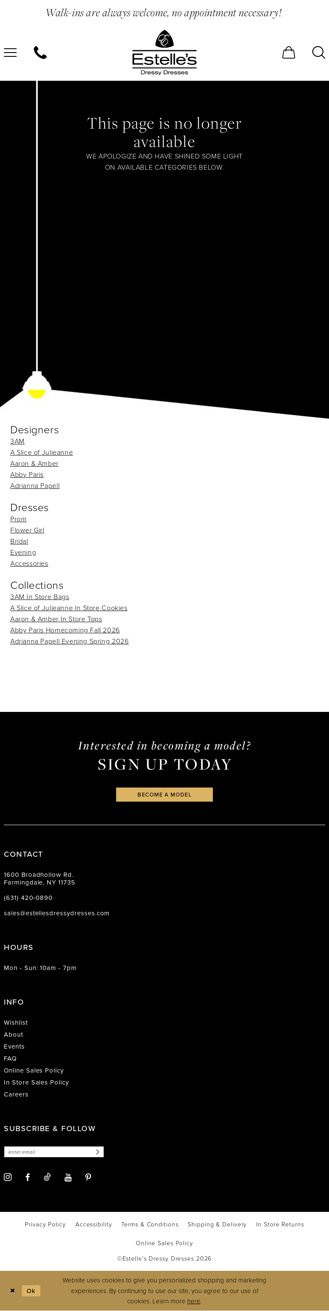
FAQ (10, 1058)
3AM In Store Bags (39, 596)
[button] (289, 52)
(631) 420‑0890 (28, 898)
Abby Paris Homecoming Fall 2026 (65, 630)
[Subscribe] (97, 1152)
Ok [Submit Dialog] (31, 1290)
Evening (23, 552)
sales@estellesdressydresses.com (57, 913)
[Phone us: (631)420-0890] (40, 52)
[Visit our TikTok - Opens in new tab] (47, 1177)
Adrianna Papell (35, 485)
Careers (16, 1094)
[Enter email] (54, 1152)
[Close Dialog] (12, 1291)
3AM (17, 441)
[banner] (164, 52)
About (13, 1034)
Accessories (29, 563)
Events (14, 1046)
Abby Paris (27, 474)
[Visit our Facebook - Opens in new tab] (27, 1177)
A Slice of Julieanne (41, 452)
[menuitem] (40, 52)
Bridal (19, 541)
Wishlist (16, 1022)
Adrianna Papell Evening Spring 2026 (69, 641)
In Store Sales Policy (36, 1082)
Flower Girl (27, 530)
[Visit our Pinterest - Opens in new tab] (88, 1177)
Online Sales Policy (34, 1070)
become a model (164, 794)
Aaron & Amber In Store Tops (56, 618)
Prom (18, 518)
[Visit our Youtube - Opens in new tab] (68, 1177)
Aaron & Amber (34, 463)
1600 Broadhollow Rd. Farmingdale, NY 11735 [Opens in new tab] (39, 878)
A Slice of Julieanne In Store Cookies (69, 607)
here (193, 1300)
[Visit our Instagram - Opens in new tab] (8, 1177)
